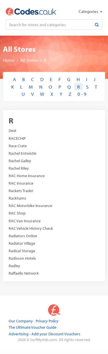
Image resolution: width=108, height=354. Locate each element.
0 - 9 (81, 94)
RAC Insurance (21, 183)
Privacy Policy (47, 321)
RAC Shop (17, 213)
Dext (12, 130)
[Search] (97, 25)
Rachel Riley (19, 168)
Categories (89, 11)
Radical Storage (22, 250)
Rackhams (17, 198)
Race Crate (18, 145)
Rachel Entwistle (22, 153)
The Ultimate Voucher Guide (32, 327)
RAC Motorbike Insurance (30, 205)
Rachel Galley (20, 160)
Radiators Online (23, 235)
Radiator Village (22, 243)
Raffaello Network (24, 273)
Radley (14, 265)
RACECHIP (17, 138)
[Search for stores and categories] (49, 25)
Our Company (21, 321)
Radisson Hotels (22, 258)
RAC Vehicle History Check (31, 228)
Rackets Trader (21, 190)
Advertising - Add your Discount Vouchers (44, 334)
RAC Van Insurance (25, 220)
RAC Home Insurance (27, 175)
